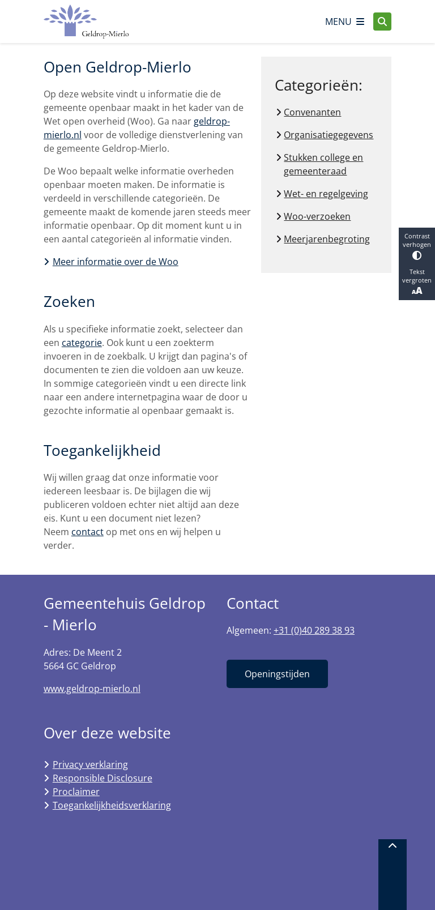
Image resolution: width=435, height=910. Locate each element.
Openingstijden (277, 674)
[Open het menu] (344, 21)
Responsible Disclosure (102, 778)
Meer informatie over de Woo (115, 261)
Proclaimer (76, 791)
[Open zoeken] (382, 21)
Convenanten (312, 112)
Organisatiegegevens (328, 135)
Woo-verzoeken (317, 216)
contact (87, 532)
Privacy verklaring (90, 764)
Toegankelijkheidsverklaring (112, 805)
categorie (82, 342)
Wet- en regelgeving (326, 193)
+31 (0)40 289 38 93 (314, 630)
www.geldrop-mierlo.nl (92, 688)
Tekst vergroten (417, 282)
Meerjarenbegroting (327, 239)
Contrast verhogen (417, 246)
